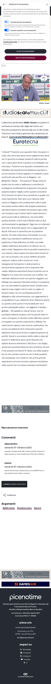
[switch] (6, 30)
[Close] (47, 4)
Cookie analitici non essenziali (23, 30)
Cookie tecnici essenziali (20, 22)
